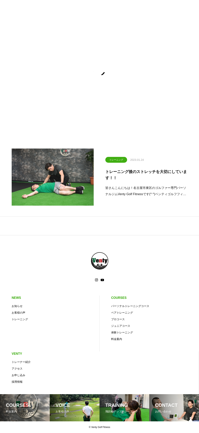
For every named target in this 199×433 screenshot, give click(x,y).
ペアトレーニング (122, 312)
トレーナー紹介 (21, 361)
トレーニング (116, 160)
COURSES (119, 297)
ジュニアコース (120, 325)
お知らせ (17, 306)
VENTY (17, 353)
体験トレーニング (122, 332)
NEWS (16, 297)
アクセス (17, 368)
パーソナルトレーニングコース (130, 306)
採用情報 (17, 381)
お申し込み (18, 375)
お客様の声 (18, 312)
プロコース (118, 319)
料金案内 (116, 339)
